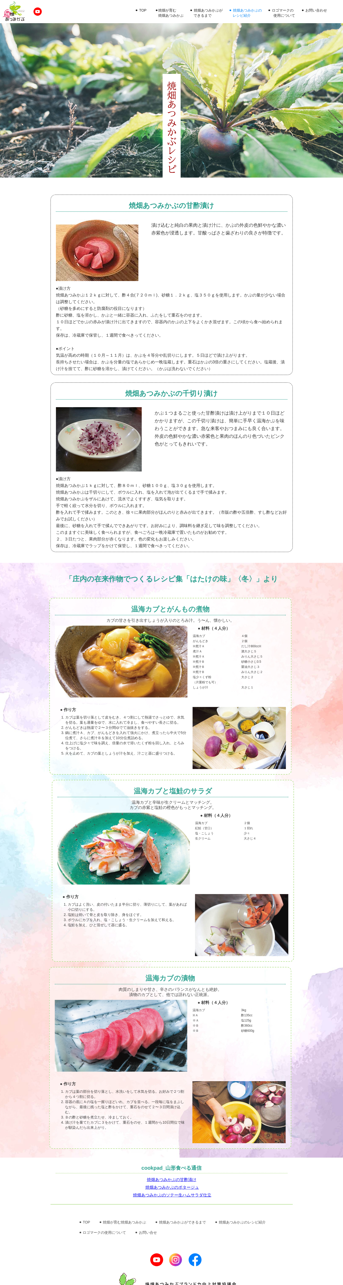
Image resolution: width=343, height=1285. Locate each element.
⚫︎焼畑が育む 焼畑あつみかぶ (169, 13)
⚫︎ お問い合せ (146, 1232)
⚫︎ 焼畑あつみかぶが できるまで (206, 13)
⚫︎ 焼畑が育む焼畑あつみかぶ (122, 1222)
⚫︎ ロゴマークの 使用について (281, 13)
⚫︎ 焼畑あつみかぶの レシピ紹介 (245, 13)
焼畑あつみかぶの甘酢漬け (171, 1179)
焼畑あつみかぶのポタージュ (172, 1187)
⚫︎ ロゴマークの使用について (102, 1232)
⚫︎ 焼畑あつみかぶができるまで (180, 1222)
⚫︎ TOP (140, 10)
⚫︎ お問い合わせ (314, 10)
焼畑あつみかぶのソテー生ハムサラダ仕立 (172, 1195)
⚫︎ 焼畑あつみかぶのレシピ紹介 (240, 1222)
